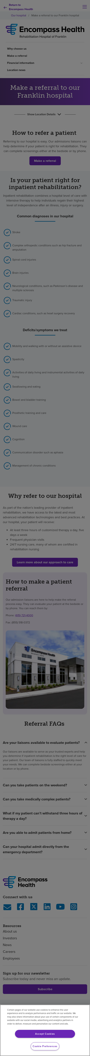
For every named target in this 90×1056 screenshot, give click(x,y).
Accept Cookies (45, 1034)
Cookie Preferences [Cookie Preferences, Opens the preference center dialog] (45, 1046)
